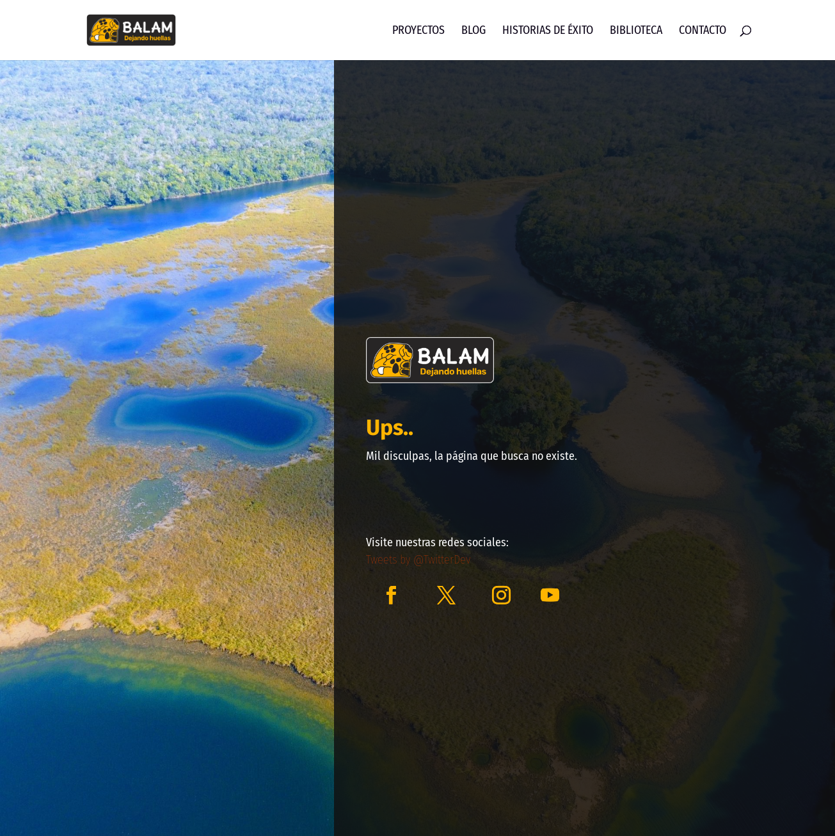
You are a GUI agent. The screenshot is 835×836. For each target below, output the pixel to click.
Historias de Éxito (547, 31)
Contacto (702, 31)
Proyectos (418, 31)
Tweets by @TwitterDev (418, 560)
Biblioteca (636, 31)
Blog (473, 31)
